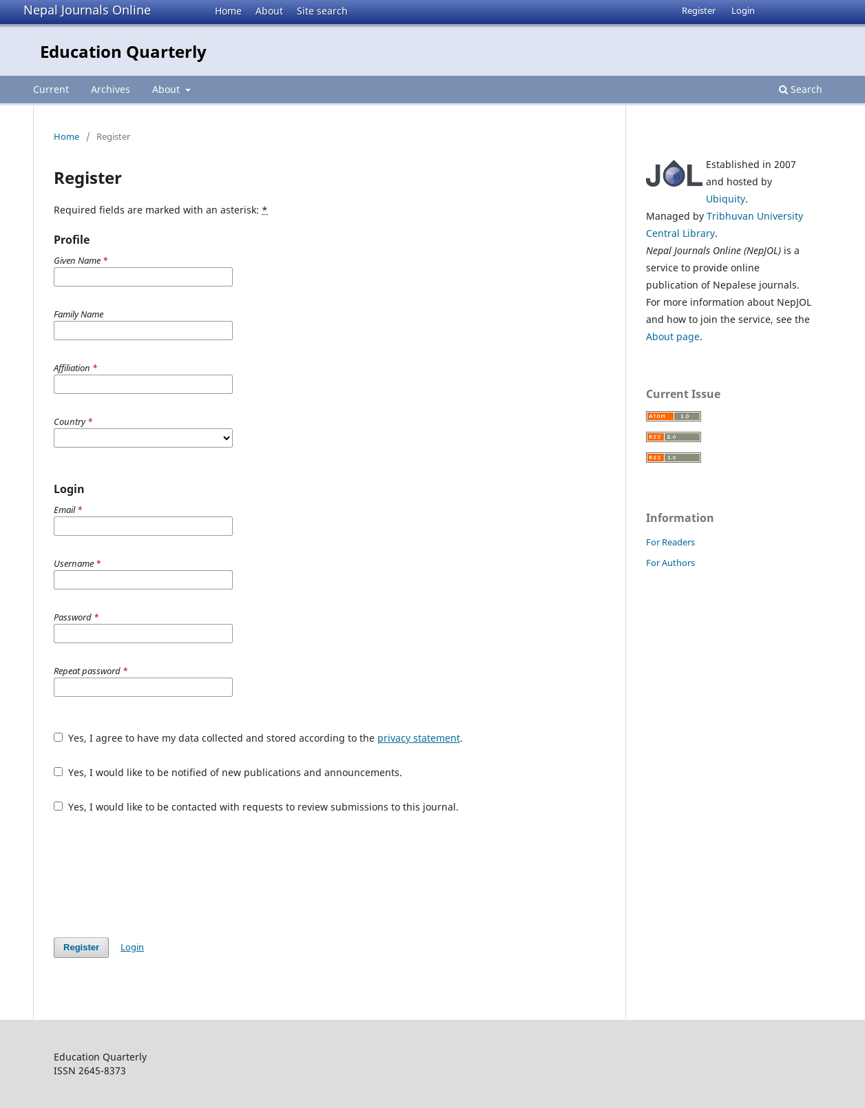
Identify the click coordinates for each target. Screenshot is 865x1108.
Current (51, 89)
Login (743, 10)
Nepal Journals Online (87, 9)
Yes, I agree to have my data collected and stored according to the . (258, 737)
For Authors (670, 562)
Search (800, 89)
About (269, 10)
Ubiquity (725, 198)
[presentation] (158, 875)
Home (228, 10)
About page (673, 336)
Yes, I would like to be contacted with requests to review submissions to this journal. (256, 806)
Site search (322, 10)
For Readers (670, 542)
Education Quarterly (123, 51)
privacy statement (418, 737)
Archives (110, 89)
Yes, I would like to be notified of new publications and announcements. (228, 772)
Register (699, 10)
